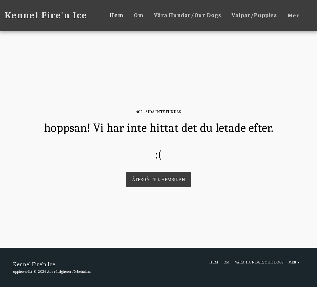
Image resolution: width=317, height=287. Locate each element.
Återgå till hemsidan (158, 179)
